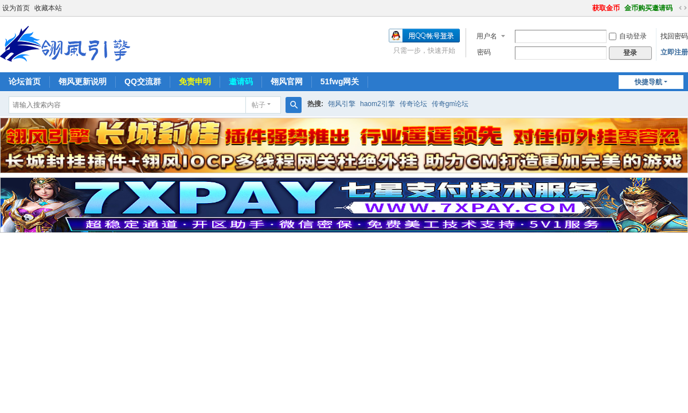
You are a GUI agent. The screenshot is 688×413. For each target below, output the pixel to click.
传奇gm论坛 (450, 104)
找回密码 (674, 36)
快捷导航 (648, 82)
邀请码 (241, 81)
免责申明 (195, 81)
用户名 (486, 36)
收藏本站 (48, 8)
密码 (484, 52)
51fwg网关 (339, 81)
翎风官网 (287, 81)
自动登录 (628, 36)
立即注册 (674, 52)
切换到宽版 (683, 8)
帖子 (258, 105)
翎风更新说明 (82, 81)
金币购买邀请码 (648, 8)
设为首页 (16, 8)
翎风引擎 (341, 104)
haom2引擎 (377, 104)
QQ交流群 (142, 81)
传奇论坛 (413, 104)
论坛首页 (25, 81)
